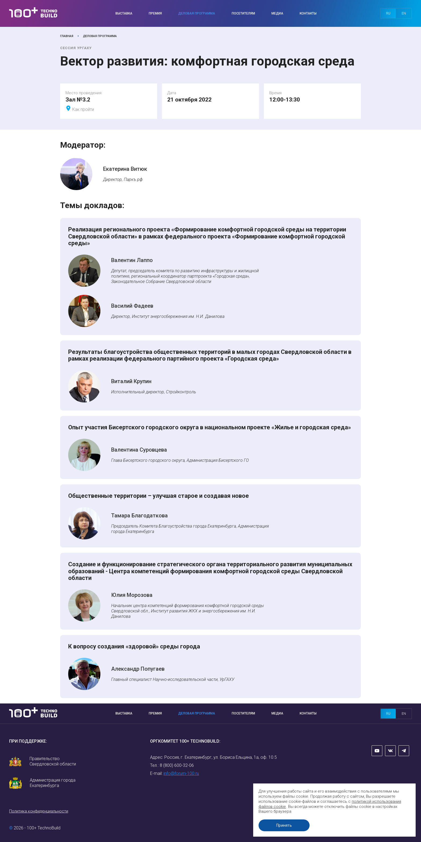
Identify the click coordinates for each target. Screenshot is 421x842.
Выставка (123, 13)
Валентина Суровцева (139, 450)
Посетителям (243, 13)
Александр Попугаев (138, 669)
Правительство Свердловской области (53, 761)
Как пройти (83, 109)
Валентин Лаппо (132, 260)
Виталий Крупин (131, 381)
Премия (155, 13)
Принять (285, 825)
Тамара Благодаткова (139, 515)
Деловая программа (196, 13)
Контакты (308, 13)
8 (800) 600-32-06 (177, 765)
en (404, 13)
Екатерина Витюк (125, 169)
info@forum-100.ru (181, 773)
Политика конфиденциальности (38, 811)
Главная (66, 36)
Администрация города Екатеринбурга (52, 783)
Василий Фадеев (132, 306)
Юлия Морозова (132, 595)
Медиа (277, 13)
